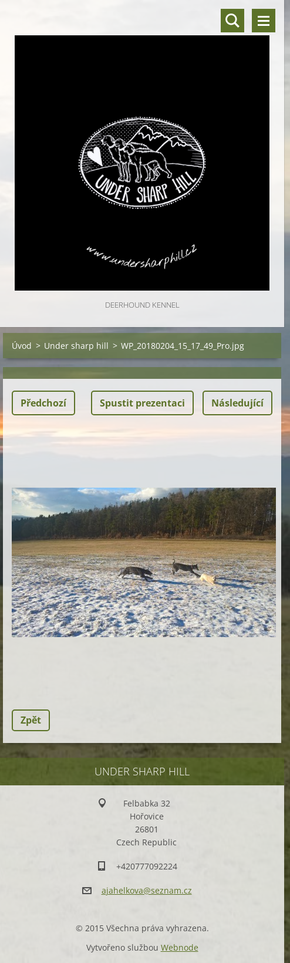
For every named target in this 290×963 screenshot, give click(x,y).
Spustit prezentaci (142, 402)
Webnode (179, 947)
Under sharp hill (76, 345)
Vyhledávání (232, 20)
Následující (237, 402)
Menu (263, 20)
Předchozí (43, 402)
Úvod (22, 345)
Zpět (31, 720)
